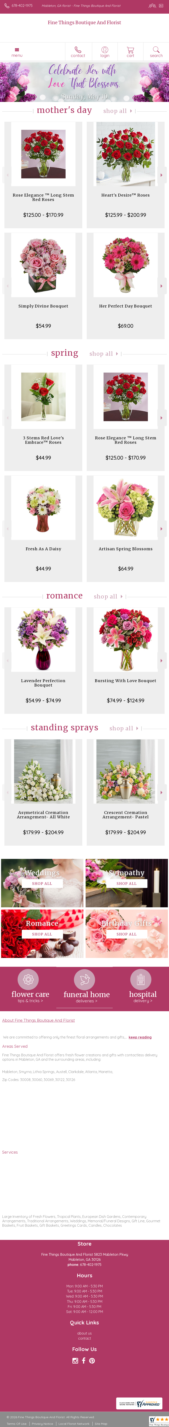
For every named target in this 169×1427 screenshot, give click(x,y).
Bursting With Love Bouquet (125, 680)
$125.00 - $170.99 (43, 215)
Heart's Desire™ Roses (125, 195)
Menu (16, 55)
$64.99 (125, 568)
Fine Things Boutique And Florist (84, 22)
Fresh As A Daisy (43, 548)
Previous (7, 175)
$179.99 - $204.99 (43, 832)
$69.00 (125, 325)
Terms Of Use (16, 1424)
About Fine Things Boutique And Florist (38, 1020)
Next (162, 175)
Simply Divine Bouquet (43, 306)
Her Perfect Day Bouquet (125, 306)
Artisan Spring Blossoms (126, 548)
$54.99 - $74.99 (43, 700)
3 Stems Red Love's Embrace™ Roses (43, 440)
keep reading (140, 1037)
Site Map (101, 1424)
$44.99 (43, 457)
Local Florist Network (74, 1424)
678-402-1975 (22, 5)
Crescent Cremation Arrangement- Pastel (126, 814)
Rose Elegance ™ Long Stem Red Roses (43, 197)
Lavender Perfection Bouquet (43, 683)
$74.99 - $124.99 (125, 700)
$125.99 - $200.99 (125, 215)
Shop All (115, 111)
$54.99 (43, 325)
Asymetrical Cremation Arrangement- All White (43, 814)
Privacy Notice (42, 1424)
